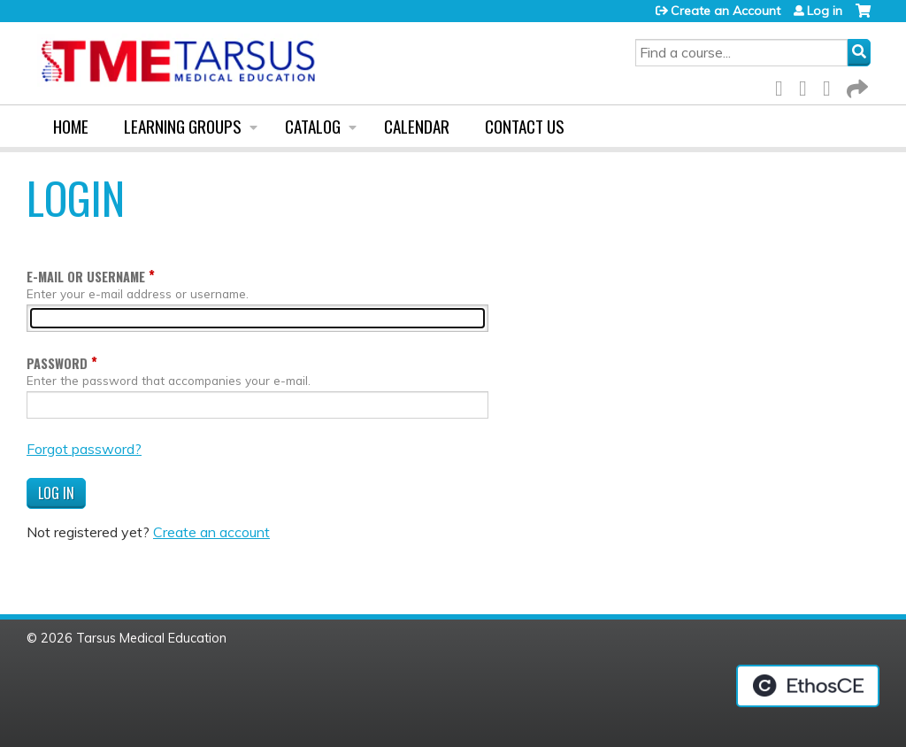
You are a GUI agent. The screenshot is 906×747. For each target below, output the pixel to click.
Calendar (416, 126)
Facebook (784, 85)
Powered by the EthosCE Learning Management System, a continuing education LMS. (807, 686)
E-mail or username (86, 276)
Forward (855, 85)
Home (70, 126)
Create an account (211, 532)
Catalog (313, 126)
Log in (824, 10)
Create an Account (725, 10)
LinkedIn (832, 85)
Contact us (524, 126)
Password (57, 363)
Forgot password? (84, 449)
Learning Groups (183, 126)
